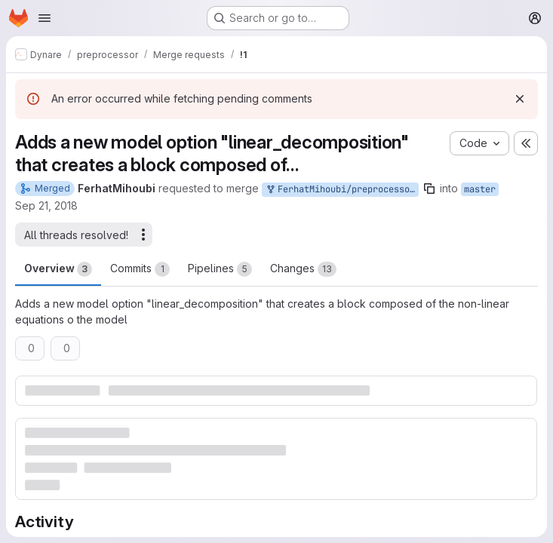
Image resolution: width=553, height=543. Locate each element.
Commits (140, 269)
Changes (303, 269)
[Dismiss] (520, 99)
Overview (58, 269)
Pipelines (220, 269)
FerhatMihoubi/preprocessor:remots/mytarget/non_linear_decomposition (342, 189)
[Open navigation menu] (44, 18)
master (480, 189)
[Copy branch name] (429, 188)
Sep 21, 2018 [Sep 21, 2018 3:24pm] (46, 205)
